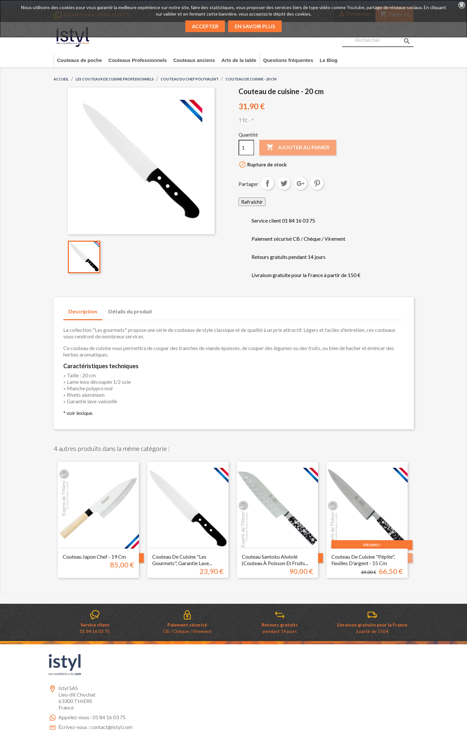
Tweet (283, 183)
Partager (267, 183)
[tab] (163, 308)
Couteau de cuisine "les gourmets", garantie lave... (182, 559)
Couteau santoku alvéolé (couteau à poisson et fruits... (275, 559)
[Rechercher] (377, 40)
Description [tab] (82, 311)
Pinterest (317, 183)
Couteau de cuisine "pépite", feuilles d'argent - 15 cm (363, 559)
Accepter (205, 26)
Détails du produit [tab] (130, 311)
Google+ (300, 183)
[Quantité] (246, 147)
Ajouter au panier (297, 147)
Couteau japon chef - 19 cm (94, 556)
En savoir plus (255, 26)
